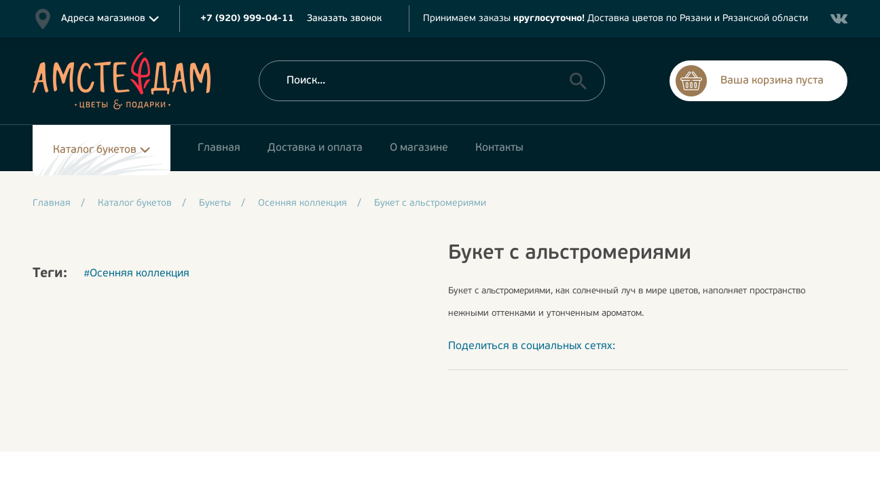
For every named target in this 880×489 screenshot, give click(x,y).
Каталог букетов (94, 150)
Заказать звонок (344, 19)
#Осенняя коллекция (136, 273)
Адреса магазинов (103, 19)
